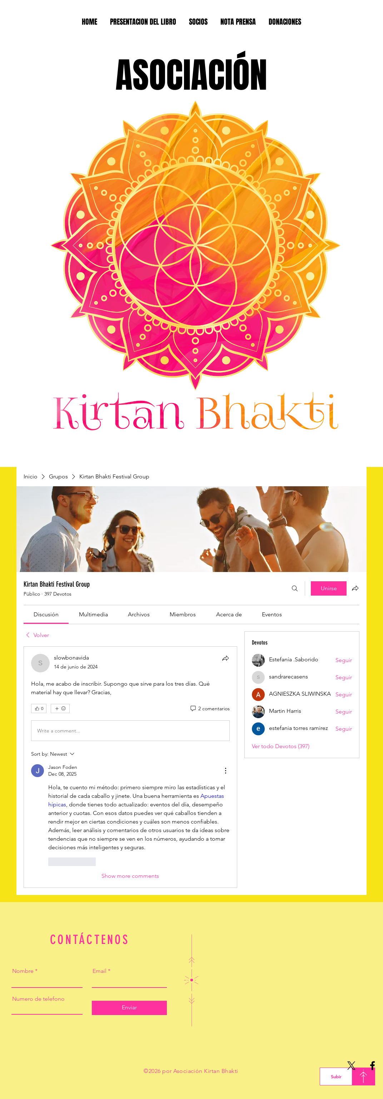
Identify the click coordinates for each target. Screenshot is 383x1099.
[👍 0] (38, 708)
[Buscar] (294, 588)
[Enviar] (129, 1008)
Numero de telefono (38, 999)
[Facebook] (372, 1065)
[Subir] (336, 1076)
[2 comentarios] (209, 708)
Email (99, 971)
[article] (130, 766)
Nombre (23, 971)
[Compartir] (225, 658)
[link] (46, 614)
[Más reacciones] (60, 708)
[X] (351, 1065)
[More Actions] (225, 770)
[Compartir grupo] (355, 588)
